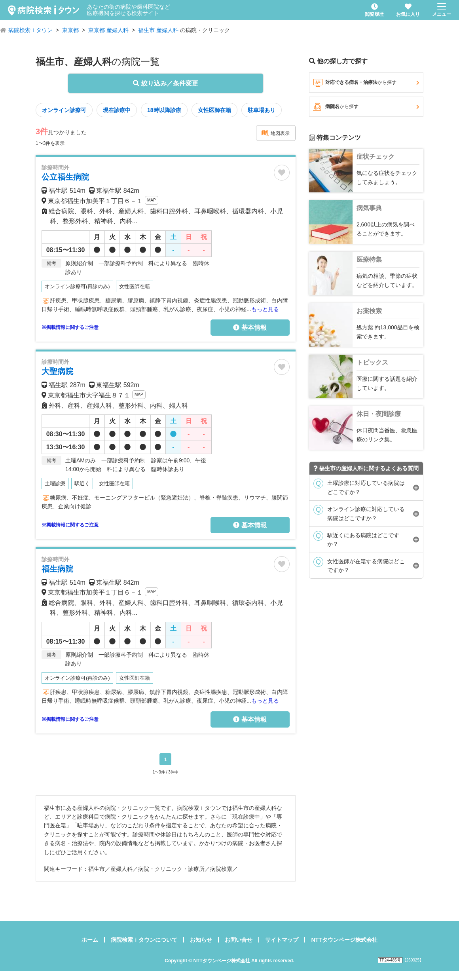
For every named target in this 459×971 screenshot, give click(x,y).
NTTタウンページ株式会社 (344, 940)
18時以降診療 (164, 110)
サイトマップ (281, 940)
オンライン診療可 (64, 110)
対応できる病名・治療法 (366, 83)
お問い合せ (238, 940)
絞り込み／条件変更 (165, 83)
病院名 (366, 107)
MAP (151, 200)
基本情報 (249, 327)
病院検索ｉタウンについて (144, 940)
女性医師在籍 (214, 110)
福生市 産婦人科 (158, 30)
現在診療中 (117, 110)
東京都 (70, 30)
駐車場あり (261, 110)
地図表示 (275, 133)
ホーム (90, 940)
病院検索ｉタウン (30, 30)
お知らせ (201, 940)
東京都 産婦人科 (108, 30)
